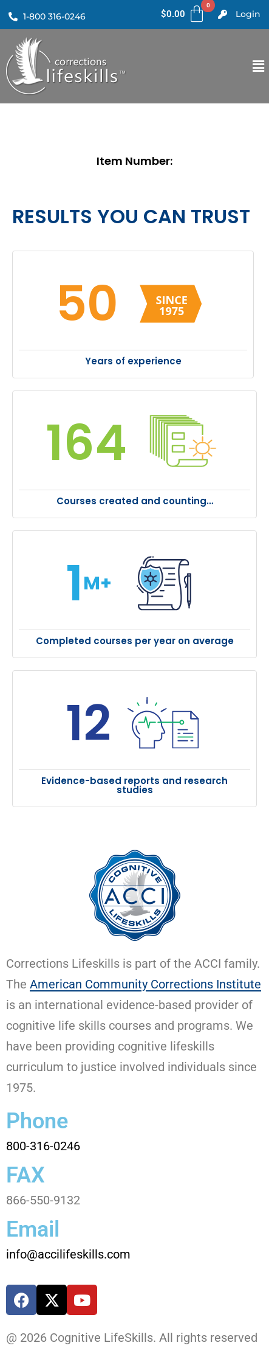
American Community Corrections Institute (145, 984)
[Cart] (183, 14)
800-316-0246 (43, 1146)
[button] (258, 66)
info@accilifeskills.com (68, 1254)
